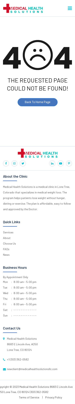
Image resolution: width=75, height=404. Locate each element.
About (7, 238)
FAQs (6, 249)
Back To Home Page (37, 102)
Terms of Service (29, 397)
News (6, 254)
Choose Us (9, 243)
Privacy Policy (53, 397)
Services (8, 232)
